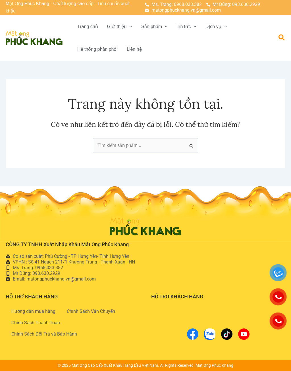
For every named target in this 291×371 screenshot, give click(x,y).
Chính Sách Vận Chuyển (91, 311)
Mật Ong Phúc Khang (214, 365)
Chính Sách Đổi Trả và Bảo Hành (44, 334)
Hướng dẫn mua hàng (33, 311)
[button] (281, 38)
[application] (129, 26)
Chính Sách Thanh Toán (35, 322)
